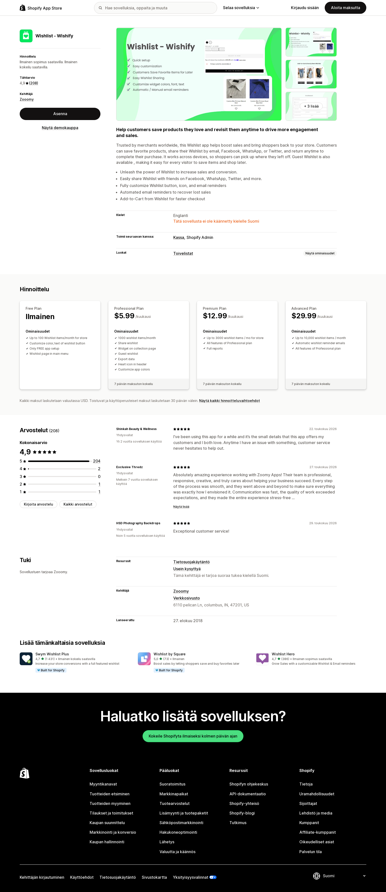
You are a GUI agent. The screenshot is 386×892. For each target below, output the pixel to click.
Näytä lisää (181, 506)
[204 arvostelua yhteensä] (96, 461)
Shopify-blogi (242, 813)
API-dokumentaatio (247, 793)
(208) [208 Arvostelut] (33, 83)
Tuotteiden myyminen (110, 803)
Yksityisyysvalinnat (190, 877)
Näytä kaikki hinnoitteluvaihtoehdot (229, 401)
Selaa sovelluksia (241, 7)
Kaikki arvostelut (78, 504)
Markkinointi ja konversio (113, 832)
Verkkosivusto (186, 598)
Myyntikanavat (103, 784)
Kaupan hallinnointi (107, 841)
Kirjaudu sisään (305, 7)
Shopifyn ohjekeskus (248, 784)
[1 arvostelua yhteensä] (99, 484)
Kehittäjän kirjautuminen (42, 877)
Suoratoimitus (172, 784)
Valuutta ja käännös (177, 851)
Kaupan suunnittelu (107, 822)
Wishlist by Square (170, 654)
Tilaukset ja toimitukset (111, 813)
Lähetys (167, 841)
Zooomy (27, 99)
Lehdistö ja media (315, 813)
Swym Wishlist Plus (52, 654)
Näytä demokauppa (60, 127)
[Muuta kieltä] (344, 875)
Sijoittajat (308, 803)
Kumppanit (309, 822)
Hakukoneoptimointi (178, 832)
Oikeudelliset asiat (316, 841)
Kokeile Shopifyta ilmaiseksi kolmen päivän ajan (193, 736)
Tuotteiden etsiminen (109, 793)
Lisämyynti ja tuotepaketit (184, 813)
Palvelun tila (310, 851)
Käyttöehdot (82, 877)
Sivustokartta (154, 877)
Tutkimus (237, 822)
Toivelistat (183, 253)
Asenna (60, 113)
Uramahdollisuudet (316, 793)
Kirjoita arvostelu (38, 504)
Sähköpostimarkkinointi (181, 822)
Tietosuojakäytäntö (191, 561)
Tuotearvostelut (175, 803)
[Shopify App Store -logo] (41, 7)
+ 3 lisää (311, 106)
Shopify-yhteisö (244, 803)
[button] (75, 662)
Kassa (178, 237)
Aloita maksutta (345, 7)
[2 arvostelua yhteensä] (99, 468)
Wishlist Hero (283, 654)
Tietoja (306, 784)
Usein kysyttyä (187, 568)
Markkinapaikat (174, 793)
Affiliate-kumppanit (317, 832)
